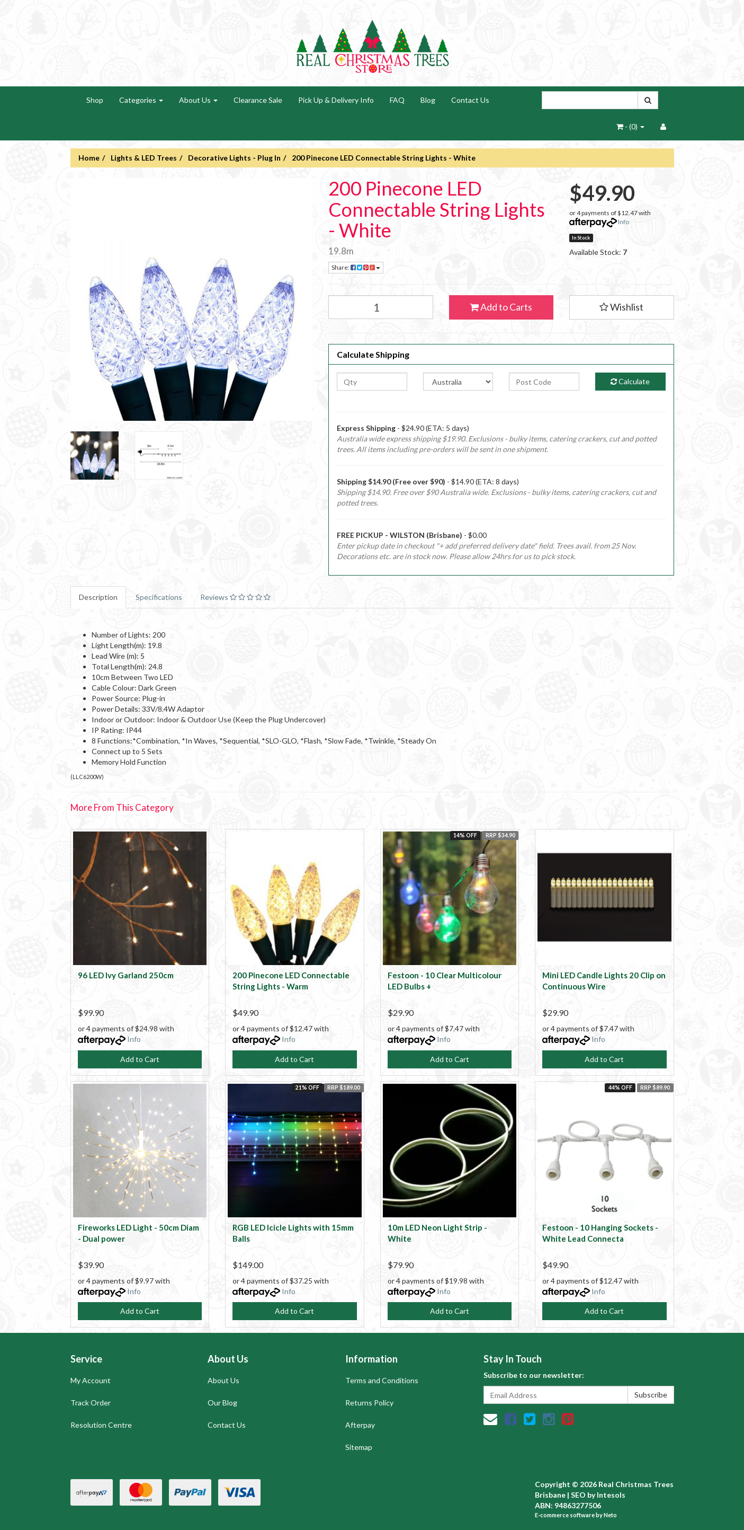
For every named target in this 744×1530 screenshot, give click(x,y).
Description (98, 597)
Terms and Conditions (381, 1380)
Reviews (235, 597)
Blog (427, 99)
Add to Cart (139, 1059)
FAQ (397, 99)
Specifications (159, 597)
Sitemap (358, 1447)
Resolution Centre (101, 1424)
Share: (355, 267)
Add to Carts (501, 307)
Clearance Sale (258, 99)
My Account (90, 1380)
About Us (198, 99)
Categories (141, 99)
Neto (610, 1514)
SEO (578, 1494)
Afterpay (360, 1424)
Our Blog (222, 1402)
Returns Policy (369, 1402)
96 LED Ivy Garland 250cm (126, 975)
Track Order (90, 1402)
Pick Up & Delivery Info (336, 99)
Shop (94, 99)
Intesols (611, 1494)
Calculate (630, 381)
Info (623, 222)
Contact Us (470, 99)
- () (630, 126)
